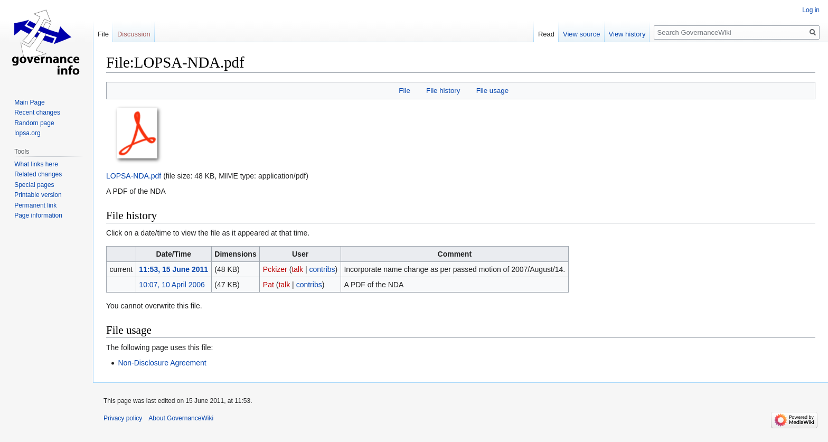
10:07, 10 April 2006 (172, 284)
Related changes (38, 174)
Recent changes (37, 112)
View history (627, 34)
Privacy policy (122, 418)
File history (443, 91)
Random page (34, 123)
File (404, 91)
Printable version (37, 195)
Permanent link (35, 205)
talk (297, 269)
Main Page (29, 102)
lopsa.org (27, 133)
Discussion (133, 34)
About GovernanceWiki (180, 418)
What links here (36, 164)
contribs (322, 269)
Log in (811, 10)
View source (581, 34)
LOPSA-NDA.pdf (133, 176)
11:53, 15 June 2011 (173, 269)
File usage (492, 91)
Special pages (34, 185)
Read (546, 34)
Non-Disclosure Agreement (162, 363)
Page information (38, 215)
